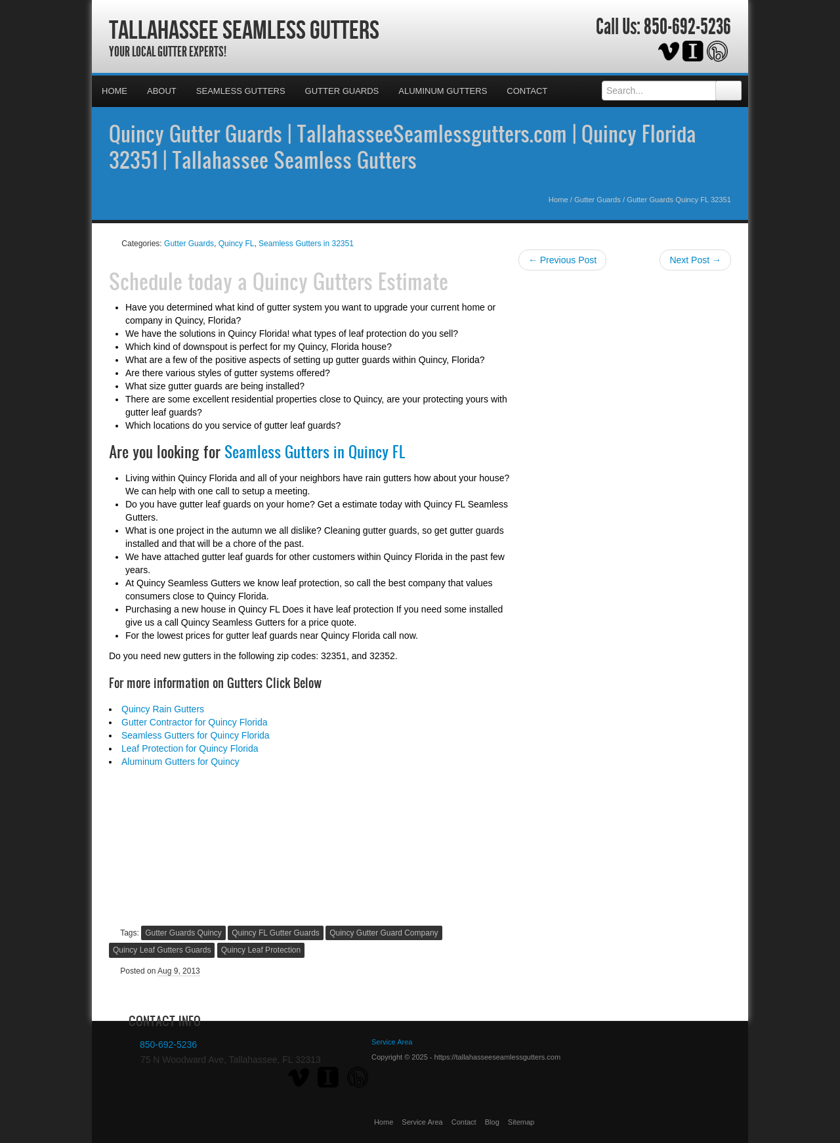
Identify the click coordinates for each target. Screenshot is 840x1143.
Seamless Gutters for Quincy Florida (195, 735)
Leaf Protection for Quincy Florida (190, 748)
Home (114, 91)
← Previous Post (562, 260)
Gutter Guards (342, 91)
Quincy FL (237, 243)
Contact (527, 91)
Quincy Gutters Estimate (350, 281)
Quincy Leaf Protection (261, 950)
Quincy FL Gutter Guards (276, 933)
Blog (492, 1122)
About (162, 91)
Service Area (422, 1122)
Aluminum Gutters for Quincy (180, 761)
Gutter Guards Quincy (183, 933)
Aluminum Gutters (442, 91)
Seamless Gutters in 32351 (306, 243)
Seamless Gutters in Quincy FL (315, 451)
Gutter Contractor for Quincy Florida (194, 722)
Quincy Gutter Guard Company (383, 933)
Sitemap (521, 1122)
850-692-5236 (687, 27)
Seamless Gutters (240, 91)
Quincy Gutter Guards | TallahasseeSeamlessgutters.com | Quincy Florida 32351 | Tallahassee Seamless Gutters (402, 146)
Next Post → (695, 260)
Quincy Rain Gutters (162, 709)
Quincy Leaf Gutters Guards (162, 950)
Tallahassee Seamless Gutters (244, 29)
